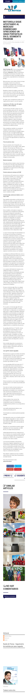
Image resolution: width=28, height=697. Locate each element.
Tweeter (18, 466)
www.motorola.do (7, 461)
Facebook (10, 466)
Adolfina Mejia (8, 636)
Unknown (7, 638)
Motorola (10, 72)
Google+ (10, 469)
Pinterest (18, 469)
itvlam (6, 640)
